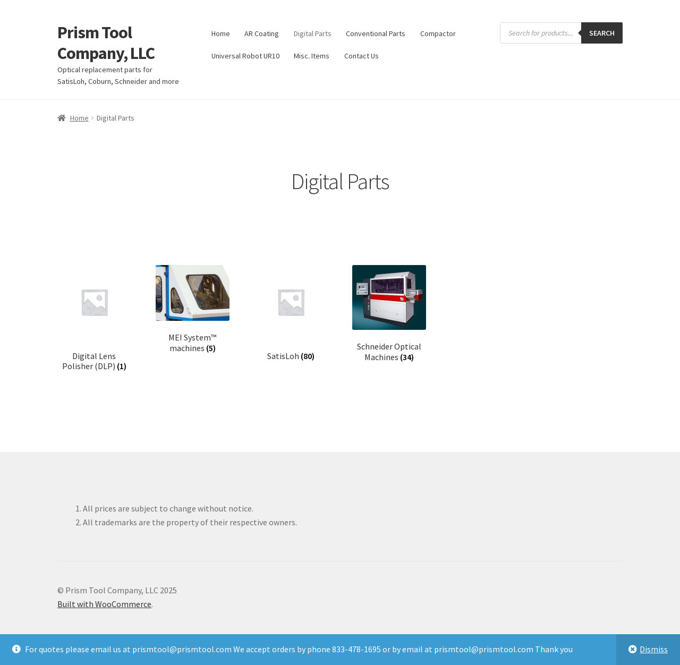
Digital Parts (313, 33)
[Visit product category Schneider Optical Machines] (389, 313)
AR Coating (261, 33)
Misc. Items (311, 56)
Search (602, 33)
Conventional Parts (375, 33)
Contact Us (361, 56)
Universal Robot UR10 (245, 56)
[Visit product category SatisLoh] (291, 313)
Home (220, 33)
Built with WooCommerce (104, 604)
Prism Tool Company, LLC (106, 43)
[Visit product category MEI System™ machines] (193, 309)
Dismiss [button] (654, 649)
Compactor (438, 33)
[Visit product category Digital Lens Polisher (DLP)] (94, 318)
